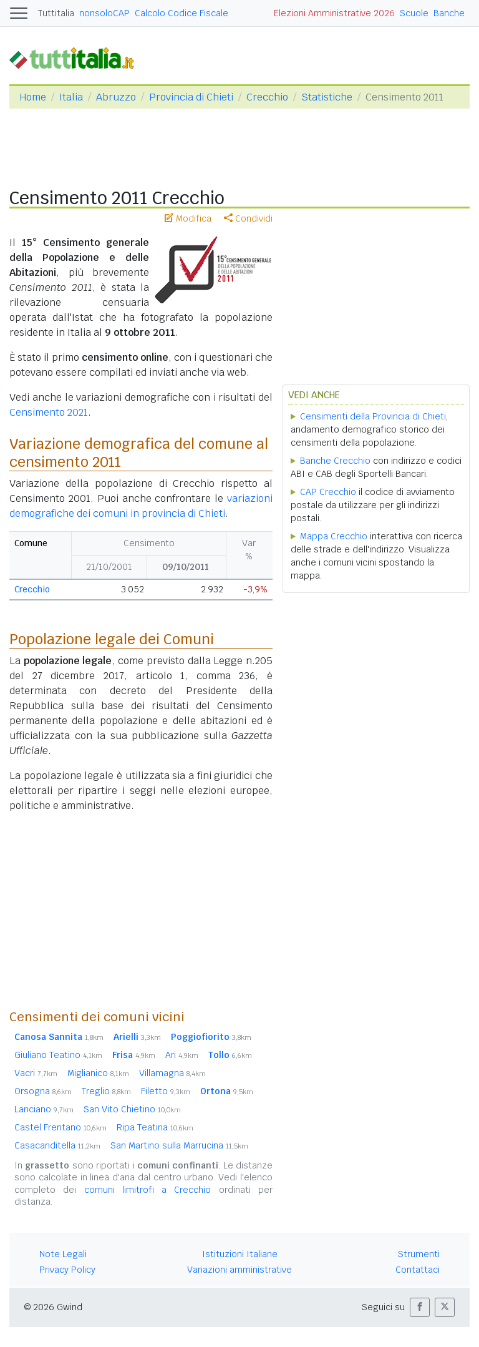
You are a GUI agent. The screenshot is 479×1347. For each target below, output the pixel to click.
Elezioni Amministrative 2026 (334, 13)
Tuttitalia (56, 13)
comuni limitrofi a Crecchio (147, 1189)
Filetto (165, 1091)
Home (32, 97)
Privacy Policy (67, 1269)
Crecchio (267, 97)
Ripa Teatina (155, 1127)
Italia (71, 97)
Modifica (188, 218)
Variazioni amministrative (239, 1269)
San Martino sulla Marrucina (179, 1145)
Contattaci (417, 1269)
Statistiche (326, 97)
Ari (181, 1054)
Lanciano (44, 1109)
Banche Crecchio (335, 460)
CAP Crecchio (328, 491)
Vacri (35, 1073)
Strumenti (419, 1254)
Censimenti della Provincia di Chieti (373, 416)
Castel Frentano (60, 1127)
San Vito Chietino (132, 1109)
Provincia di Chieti (191, 97)
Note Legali (63, 1254)
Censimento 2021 (48, 412)
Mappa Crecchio (333, 536)
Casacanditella (57, 1145)
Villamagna (172, 1073)
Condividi (248, 218)
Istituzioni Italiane (240, 1254)
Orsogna (43, 1091)
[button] (420, 1307)
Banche (449, 13)
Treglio (106, 1091)
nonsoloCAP (104, 13)
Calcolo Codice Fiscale (181, 13)
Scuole (414, 13)
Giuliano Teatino (58, 1054)
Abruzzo (116, 97)
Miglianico (98, 1073)
